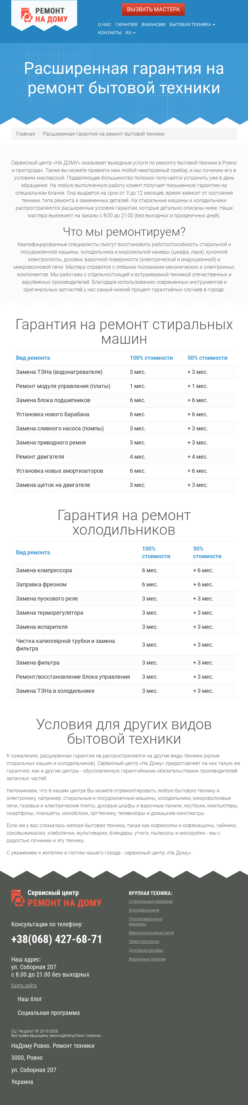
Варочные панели (147, 959)
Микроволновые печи (151, 932)
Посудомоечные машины (145, 921)
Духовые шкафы (146, 950)
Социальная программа (49, 1012)
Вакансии (153, 24)
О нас (104, 24)
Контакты (109, 32)
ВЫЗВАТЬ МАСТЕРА (153, 9)
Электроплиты (144, 941)
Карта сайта (24, 986)
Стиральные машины (151, 901)
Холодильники (144, 910)
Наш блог (30, 999)
